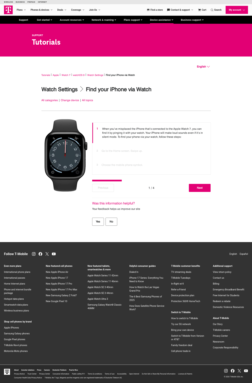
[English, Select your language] (203, 67)
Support (23, 20)
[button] (44, 20)
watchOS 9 (79, 75)
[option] (151, 133)
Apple (56, 75)
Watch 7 (66, 75)
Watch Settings (95, 75)
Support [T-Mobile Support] (37, 35)
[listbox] (151, 148)
